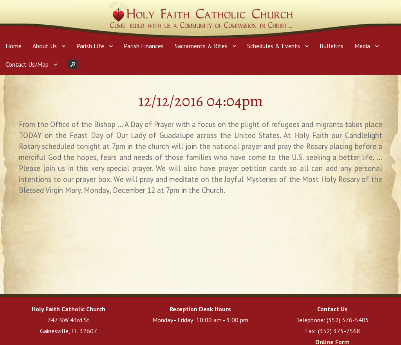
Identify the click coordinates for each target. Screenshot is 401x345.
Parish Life (90, 46)
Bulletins (331, 46)
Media (362, 46)
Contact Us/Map (27, 64)
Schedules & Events (273, 46)
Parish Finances (144, 46)
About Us (45, 46)
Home (13, 46)
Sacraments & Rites (201, 46)
